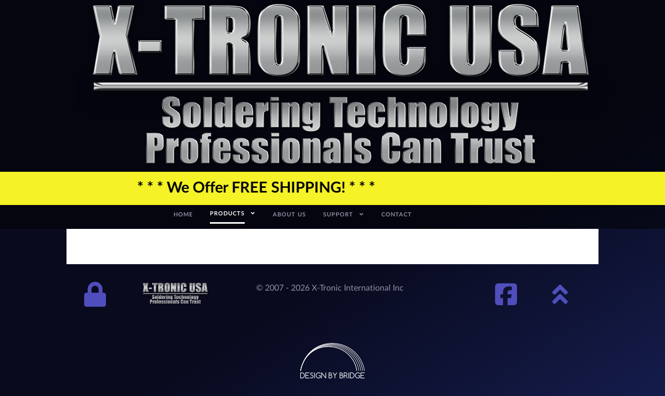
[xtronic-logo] (340, 85)
